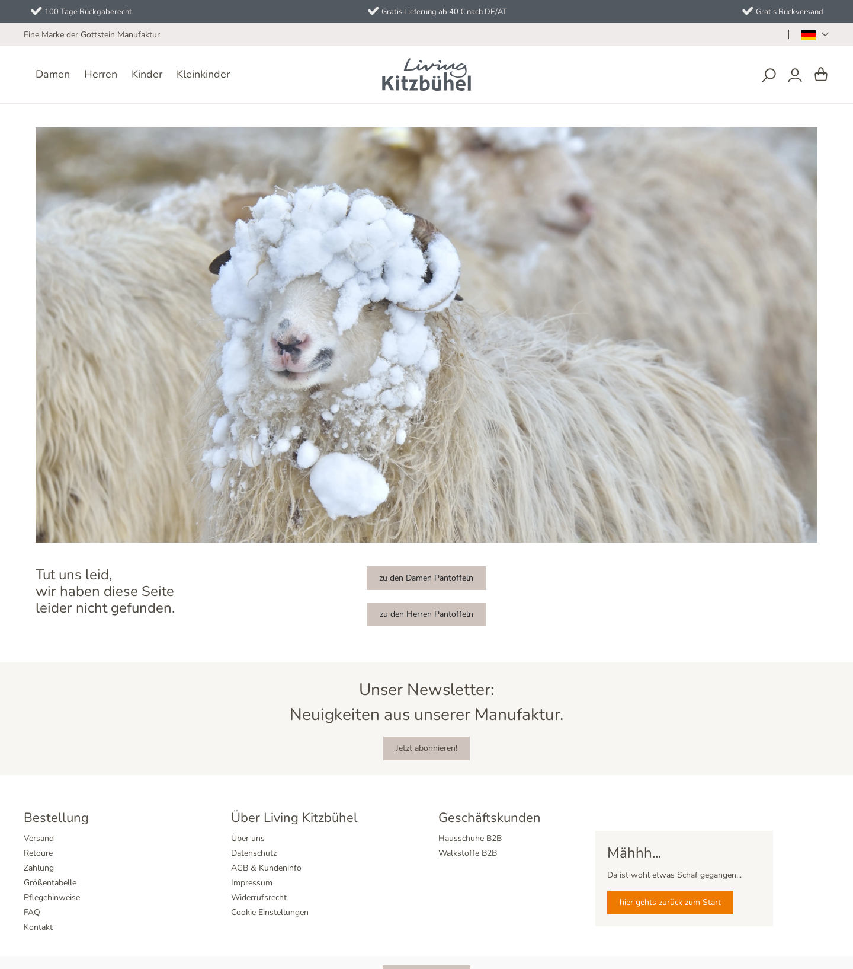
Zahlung (39, 868)
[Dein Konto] (795, 75)
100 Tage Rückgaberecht (88, 12)
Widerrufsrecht (259, 897)
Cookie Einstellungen (270, 912)
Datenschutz (254, 853)
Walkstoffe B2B (467, 853)
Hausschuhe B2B (470, 838)
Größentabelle (50, 882)
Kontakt (38, 927)
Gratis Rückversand (789, 12)
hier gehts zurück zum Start (670, 902)
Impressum (251, 882)
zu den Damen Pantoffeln (426, 578)
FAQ (32, 912)
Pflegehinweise (52, 897)
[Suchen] (769, 75)
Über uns (248, 838)
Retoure (38, 853)
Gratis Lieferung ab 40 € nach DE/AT (444, 12)
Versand (39, 838)
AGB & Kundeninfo (266, 868)
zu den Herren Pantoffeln (426, 614)
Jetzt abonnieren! (426, 748)
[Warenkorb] (821, 75)
